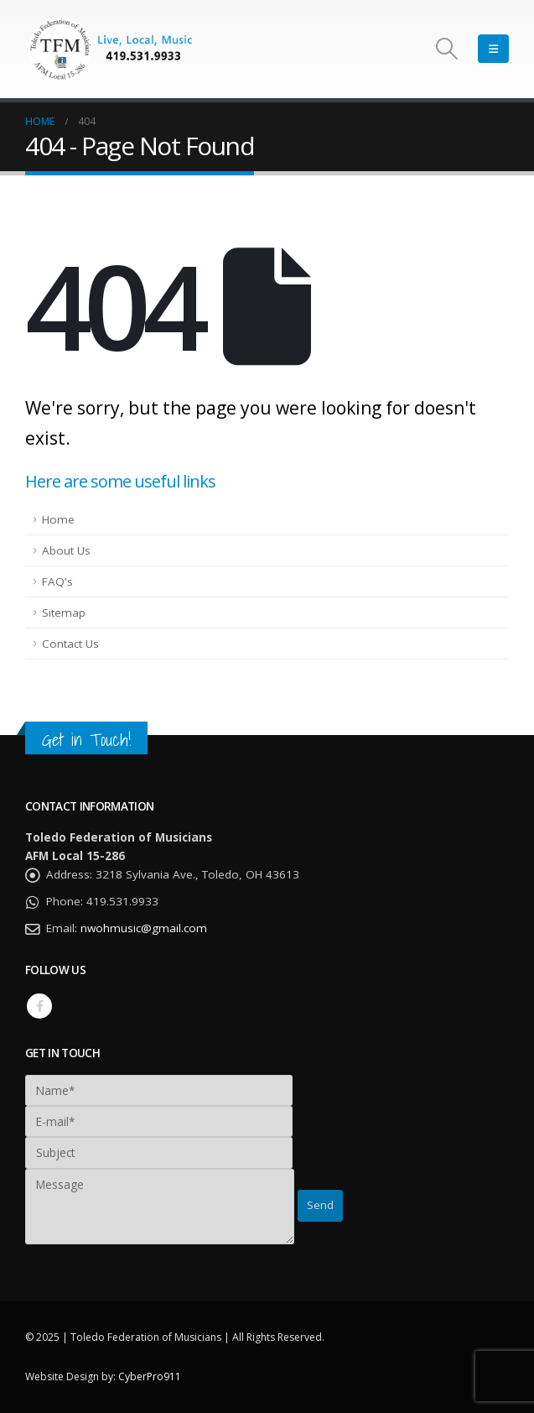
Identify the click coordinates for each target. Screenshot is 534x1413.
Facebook (39, 1006)
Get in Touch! (86, 739)
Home (58, 519)
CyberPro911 (149, 1376)
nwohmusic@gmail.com (143, 928)
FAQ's (57, 581)
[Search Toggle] (447, 49)
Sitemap (64, 612)
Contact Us (70, 643)
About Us (66, 550)
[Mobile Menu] (493, 48)
